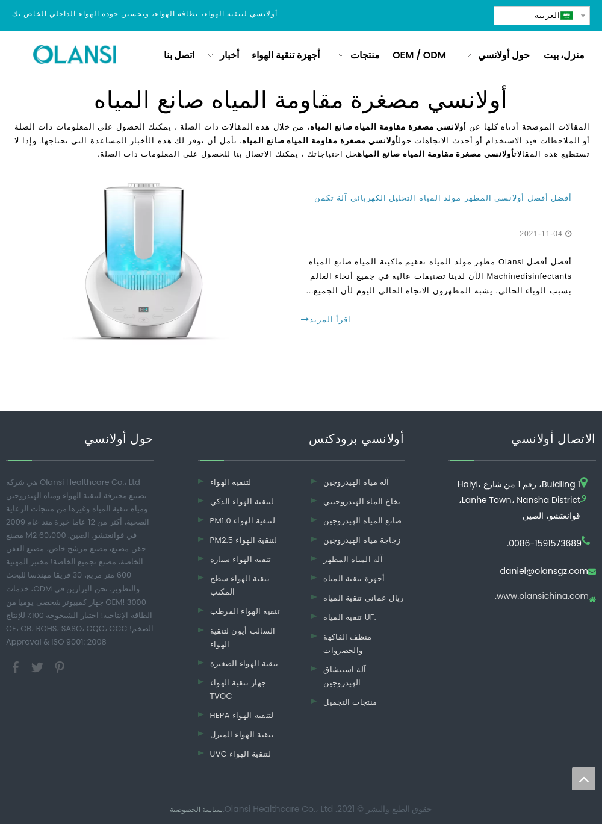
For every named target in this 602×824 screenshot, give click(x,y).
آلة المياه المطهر (353, 559)
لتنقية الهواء (231, 482)
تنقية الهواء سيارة (241, 559)
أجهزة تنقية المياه (354, 578)
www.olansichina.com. (542, 596)
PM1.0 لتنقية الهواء (242, 520)
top (583, 778)
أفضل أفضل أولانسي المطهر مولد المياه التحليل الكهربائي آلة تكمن (443, 198)
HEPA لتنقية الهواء (242, 715)
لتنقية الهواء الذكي (242, 501)
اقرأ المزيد (326, 319)
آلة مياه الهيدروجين (356, 482)
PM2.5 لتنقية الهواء (244, 540)
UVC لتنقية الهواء (241, 754)
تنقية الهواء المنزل (242, 734)
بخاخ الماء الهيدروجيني (362, 501)
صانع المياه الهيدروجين (362, 520)
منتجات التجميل (350, 702)
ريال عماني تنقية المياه (363, 598)
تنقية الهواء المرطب (245, 611)
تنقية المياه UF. (349, 617)
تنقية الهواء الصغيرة (244, 663)
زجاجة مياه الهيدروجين (361, 540)
